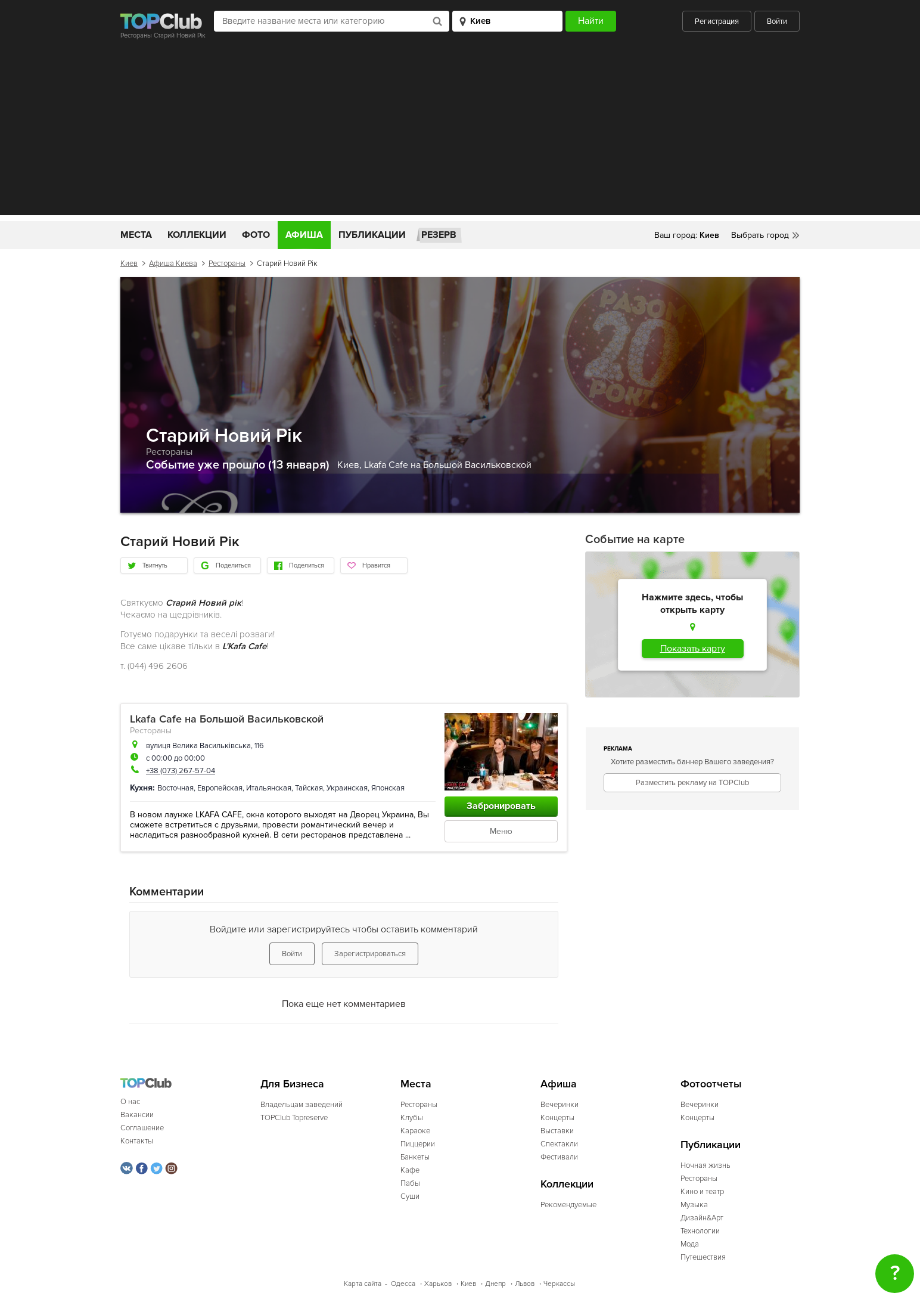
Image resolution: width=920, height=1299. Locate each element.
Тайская (309, 788)
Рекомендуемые (568, 1205)
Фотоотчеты (711, 1084)
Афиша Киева (173, 263)
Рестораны (227, 263)
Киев (129, 263)
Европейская (220, 788)
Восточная (175, 788)
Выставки (557, 1131)
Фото (256, 235)
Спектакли (559, 1144)
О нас (130, 1101)
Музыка (694, 1205)
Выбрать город (760, 235)
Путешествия (703, 1257)
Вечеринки (559, 1104)
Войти (777, 21)
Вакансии (137, 1115)
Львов (524, 1283)
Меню (501, 831)
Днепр (495, 1283)
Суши (409, 1196)
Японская (388, 788)
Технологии (700, 1231)
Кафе (409, 1170)
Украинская (347, 788)
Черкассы (559, 1283)
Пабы (410, 1183)
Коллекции (196, 235)
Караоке (415, 1131)
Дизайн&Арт (701, 1218)
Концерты (557, 1118)
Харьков (438, 1283)
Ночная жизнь (705, 1165)
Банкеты (415, 1157)
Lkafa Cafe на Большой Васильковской (448, 465)
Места (136, 235)
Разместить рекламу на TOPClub (692, 783)
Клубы (411, 1118)
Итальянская (268, 788)
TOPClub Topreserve (294, 1118)
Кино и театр (702, 1191)
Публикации (372, 235)
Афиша (304, 235)
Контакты (136, 1141)
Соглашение (142, 1128)
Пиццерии (417, 1144)
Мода (689, 1244)
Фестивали (559, 1157)
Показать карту (692, 649)
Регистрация (717, 21)
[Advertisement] (460, 131)
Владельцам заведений (301, 1104)
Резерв (438, 235)
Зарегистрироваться (370, 954)
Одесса (403, 1283)
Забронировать (501, 806)
